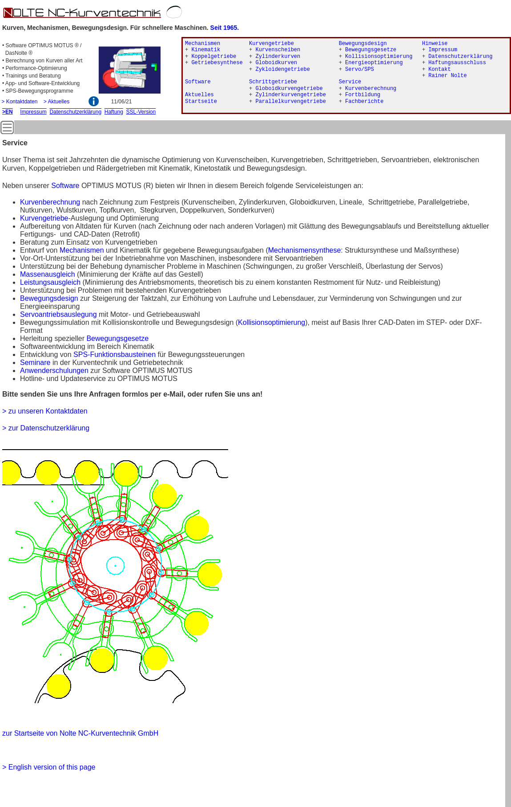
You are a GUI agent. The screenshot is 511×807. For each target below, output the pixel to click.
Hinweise (435, 44)
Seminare (35, 362)
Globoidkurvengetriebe (288, 89)
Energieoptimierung (374, 63)
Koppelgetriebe (213, 56)
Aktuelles (199, 95)
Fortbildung (362, 95)
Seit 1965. (224, 27)
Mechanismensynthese (304, 250)
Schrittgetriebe (273, 82)
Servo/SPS (359, 69)
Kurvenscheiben (277, 50)
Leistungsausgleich (50, 282)
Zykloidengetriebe (282, 69)
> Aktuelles (56, 101)
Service (350, 82)
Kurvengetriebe (44, 218)
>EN (7, 112)
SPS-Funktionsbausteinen (114, 354)
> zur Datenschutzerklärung (45, 428)
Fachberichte (364, 101)
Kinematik (205, 50)
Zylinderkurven (277, 56)
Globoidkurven (276, 63)
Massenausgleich (47, 274)
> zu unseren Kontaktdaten (45, 411)
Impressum (442, 50)
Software (65, 185)
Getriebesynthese (216, 63)
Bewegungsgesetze (117, 338)
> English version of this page (48, 767)
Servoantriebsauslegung (58, 314)
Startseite (201, 101)
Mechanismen (82, 250)
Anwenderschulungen (54, 370)
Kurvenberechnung (50, 202)
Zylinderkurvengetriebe (290, 95)
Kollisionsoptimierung (271, 322)
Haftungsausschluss (457, 63)
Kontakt (439, 69)
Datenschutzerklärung (460, 56)
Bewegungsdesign (363, 44)
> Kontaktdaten (19, 101)
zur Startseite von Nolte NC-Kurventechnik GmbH (80, 733)
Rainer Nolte (447, 76)
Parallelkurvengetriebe (290, 101)
